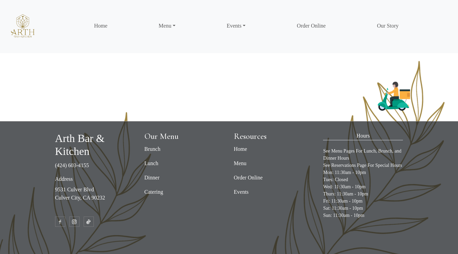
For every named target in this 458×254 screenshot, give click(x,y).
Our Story (388, 26)
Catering (154, 192)
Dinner (152, 177)
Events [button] (234, 26)
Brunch (152, 149)
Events (241, 192)
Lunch (151, 163)
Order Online (311, 26)
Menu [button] (165, 26)
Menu (240, 163)
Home (100, 26)
